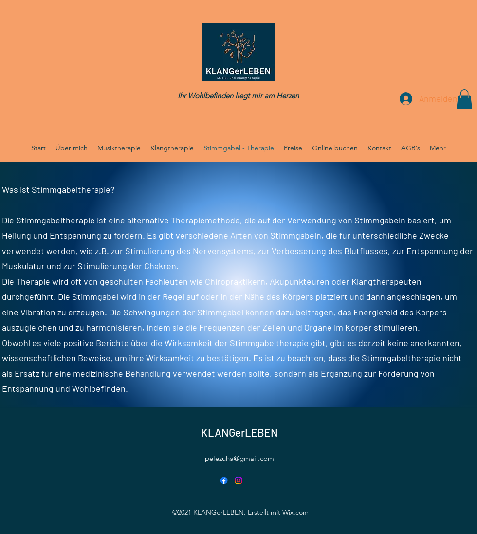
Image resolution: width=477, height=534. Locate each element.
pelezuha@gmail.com (239, 458)
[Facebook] (224, 480)
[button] (464, 99)
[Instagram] (238, 480)
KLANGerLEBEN (239, 432)
